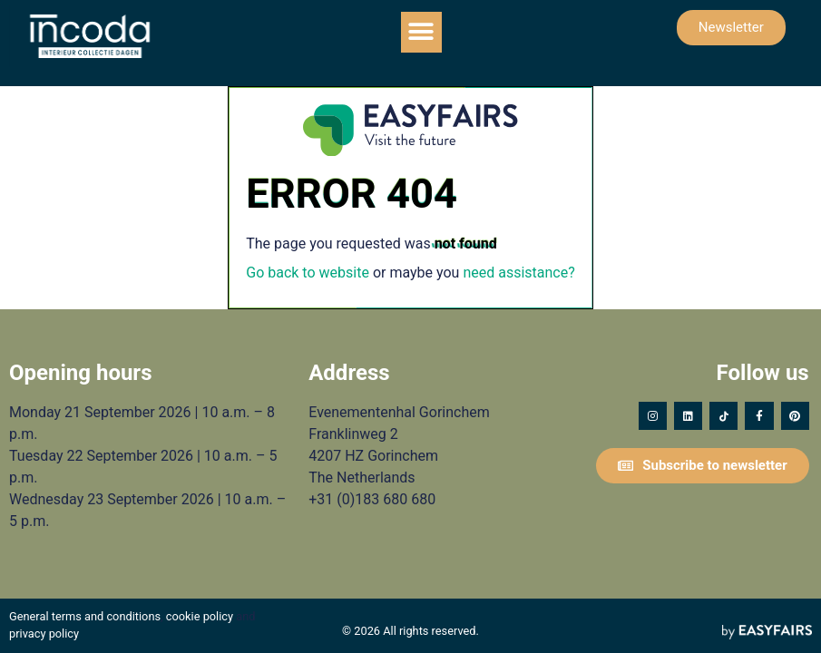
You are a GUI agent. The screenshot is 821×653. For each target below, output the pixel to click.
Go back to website (307, 272)
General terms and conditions (85, 616)
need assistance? (518, 272)
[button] (421, 32)
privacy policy (44, 633)
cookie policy (199, 616)
